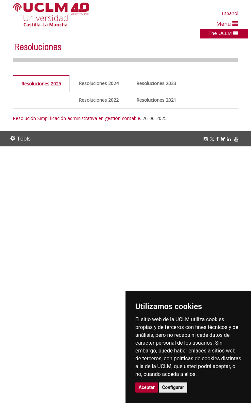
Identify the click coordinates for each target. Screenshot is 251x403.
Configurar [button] (173, 387)
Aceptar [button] (147, 387)
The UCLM (223, 33)
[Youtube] (237, 139)
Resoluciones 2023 (156, 83)
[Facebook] (218, 139)
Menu (227, 23)
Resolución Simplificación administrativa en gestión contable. (77, 118)
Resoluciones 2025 (41, 84)
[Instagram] (206, 139)
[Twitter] (213, 139)
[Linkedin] (229, 139)
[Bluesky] (224, 139)
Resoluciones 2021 (156, 100)
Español (230, 13)
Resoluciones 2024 (99, 83)
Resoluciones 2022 (99, 100)
